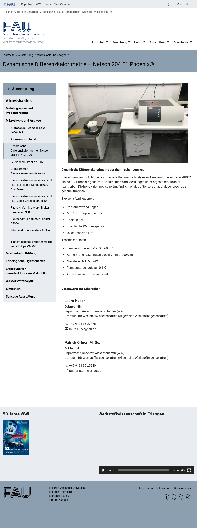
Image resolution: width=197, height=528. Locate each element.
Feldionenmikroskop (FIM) (27, 162)
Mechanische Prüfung (21, 253)
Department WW (31, 4)
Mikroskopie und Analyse (23, 120)
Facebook (166, 497)
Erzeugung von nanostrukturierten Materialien (27, 271)
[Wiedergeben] (103, 470)
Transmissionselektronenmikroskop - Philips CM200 (32, 244)
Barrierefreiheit (183, 488)
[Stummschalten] (183, 470)
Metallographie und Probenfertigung (19, 110)
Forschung (120, 42)
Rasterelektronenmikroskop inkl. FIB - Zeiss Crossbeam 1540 (32, 198)
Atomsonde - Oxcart (23, 139)
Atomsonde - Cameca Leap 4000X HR (28, 130)
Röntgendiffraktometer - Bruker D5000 (30, 221)
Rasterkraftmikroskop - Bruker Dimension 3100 (30, 210)
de (187, 4)
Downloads (181, 42)
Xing (187, 497)
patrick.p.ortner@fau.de (85, 371)
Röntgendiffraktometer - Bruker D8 (30, 233)
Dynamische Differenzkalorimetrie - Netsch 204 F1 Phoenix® (30, 150)
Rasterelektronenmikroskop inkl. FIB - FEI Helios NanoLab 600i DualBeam (32, 185)
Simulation (13, 289)
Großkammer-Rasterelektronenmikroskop (28, 171)
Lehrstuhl (98, 42)
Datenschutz (163, 488)
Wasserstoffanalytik (20, 281)
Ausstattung (158, 42)
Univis (47, 4)
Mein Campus (62, 4)
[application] (146, 447)
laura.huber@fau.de (82, 329)
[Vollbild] (189, 470)
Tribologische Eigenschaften (25, 261)
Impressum (146, 488)
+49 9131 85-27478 (82, 324)
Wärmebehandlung (19, 100)
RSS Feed (173, 497)
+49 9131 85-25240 (82, 365)
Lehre (138, 42)
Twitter (180, 497)
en (181, 4)
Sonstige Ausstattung (20, 296)
